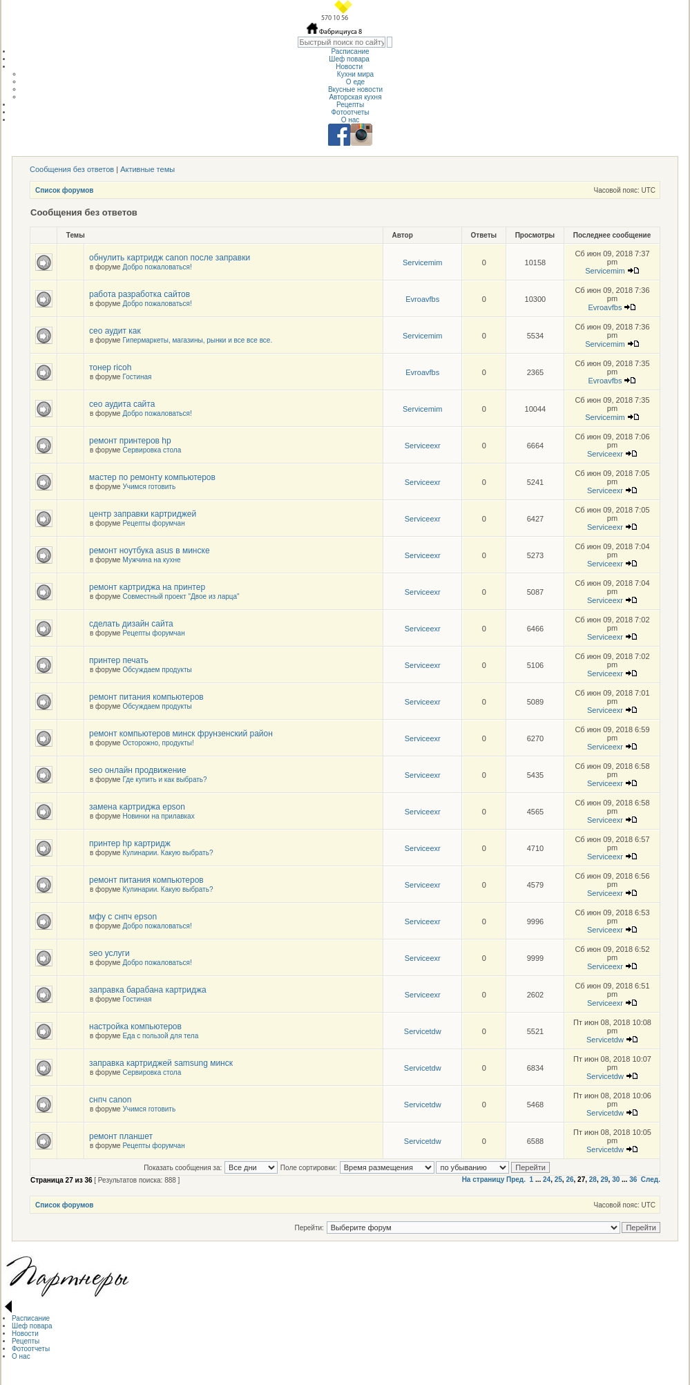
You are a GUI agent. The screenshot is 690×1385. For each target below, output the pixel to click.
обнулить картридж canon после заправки (169, 257)
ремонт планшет (121, 1136)
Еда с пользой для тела (160, 1036)
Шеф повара (350, 59)
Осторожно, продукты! (157, 743)
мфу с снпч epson (123, 916)
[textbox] (341, 42)
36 (633, 1179)
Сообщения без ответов (72, 169)
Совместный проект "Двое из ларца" (180, 596)
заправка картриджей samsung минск (161, 1063)
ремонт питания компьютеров (146, 697)
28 (593, 1179)
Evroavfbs (422, 299)
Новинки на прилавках (158, 816)
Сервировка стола (151, 450)
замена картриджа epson (137, 807)
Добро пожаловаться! (156, 267)
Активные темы (147, 169)
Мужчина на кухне (151, 560)
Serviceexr (423, 445)
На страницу (483, 1179)
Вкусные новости (355, 89)
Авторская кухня (355, 97)
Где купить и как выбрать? (164, 779)
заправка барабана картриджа (148, 990)
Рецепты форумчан (153, 523)
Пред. (516, 1179)
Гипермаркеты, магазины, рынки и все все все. (197, 340)
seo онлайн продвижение (137, 770)
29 (604, 1179)
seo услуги (109, 953)
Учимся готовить (148, 486)
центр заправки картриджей (142, 514)
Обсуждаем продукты (156, 670)
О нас (350, 120)
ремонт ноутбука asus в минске (149, 550)
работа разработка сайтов (139, 294)
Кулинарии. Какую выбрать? (167, 853)
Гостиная (136, 377)
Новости (350, 66)
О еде (355, 82)
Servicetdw (422, 1031)
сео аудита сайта (122, 404)
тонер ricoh (110, 367)
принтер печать (118, 660)
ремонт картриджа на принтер (147, 587)
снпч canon (110, 1100)
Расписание (350, 51)
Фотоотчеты (350, 112)
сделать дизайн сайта (131, 624)
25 (558, 1179)
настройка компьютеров (135, 1026)
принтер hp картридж (130, 843)
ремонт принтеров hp (130, 441)
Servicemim (422, 262)
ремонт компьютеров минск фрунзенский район (181, 733)
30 (616, 1179)
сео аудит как (115, 331)
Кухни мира (355, 74)
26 (569, 1179)
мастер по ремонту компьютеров (152, 477)
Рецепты (350, 104)
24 (546, 1179)
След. (650, 1179)
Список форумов (64, 190)
